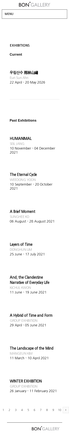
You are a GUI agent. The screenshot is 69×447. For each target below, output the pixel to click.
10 (59, 410)
